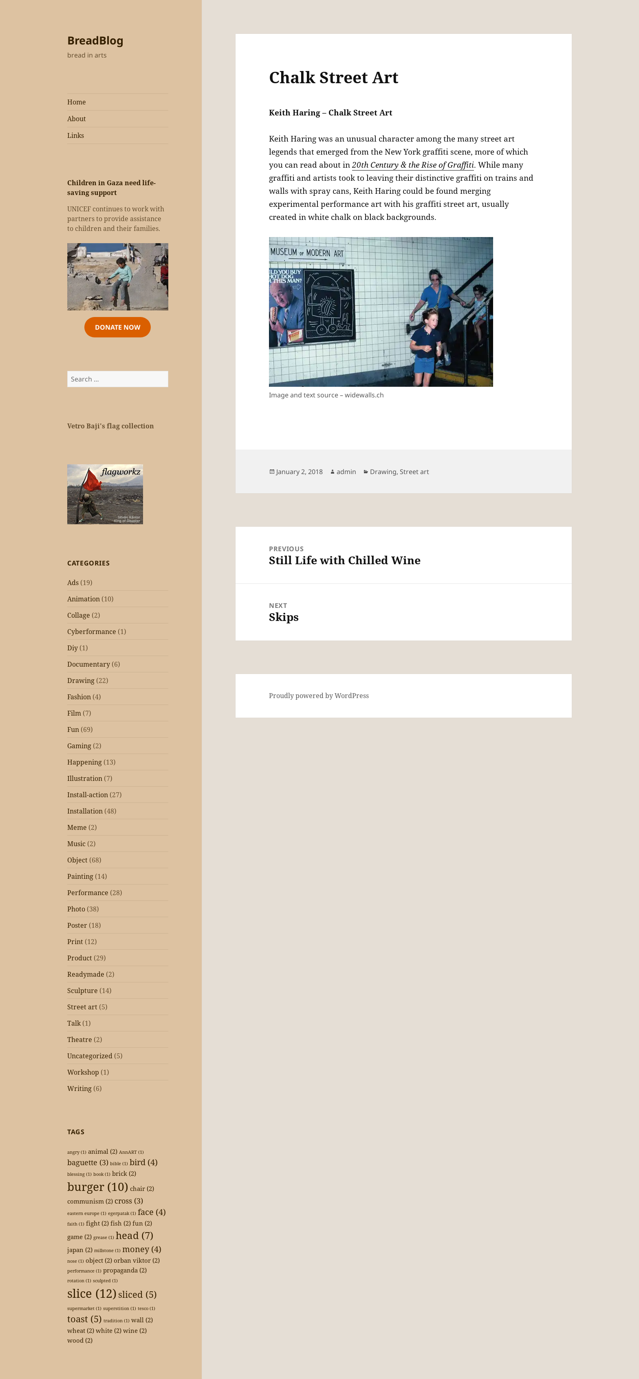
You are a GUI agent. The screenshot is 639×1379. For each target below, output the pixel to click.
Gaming (79, 745)
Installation (85, 811)
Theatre (79, 1039)
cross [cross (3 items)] (129, 1201)
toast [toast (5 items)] (84, 1319)
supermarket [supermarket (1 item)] (84, 1308)
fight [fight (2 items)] (97, 1223)
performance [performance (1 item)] (84, 1271)
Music (76, 843)
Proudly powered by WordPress (319, 695)
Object (77, 860)
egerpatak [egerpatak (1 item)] (122, 1213)
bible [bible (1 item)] (119, 1163)
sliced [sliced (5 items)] (137, 1294)
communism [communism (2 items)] (90, 1201)
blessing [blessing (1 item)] (79, 1174)
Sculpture (82, 990)
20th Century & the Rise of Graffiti (413, 165)
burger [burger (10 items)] (97, 1186)
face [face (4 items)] (152, 1211)
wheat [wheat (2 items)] (80, 1330)
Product (79, 957)
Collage (78, 615)
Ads (73, 582)
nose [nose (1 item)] (75, 1261)
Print (75, 941)
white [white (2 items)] (108, 1330)
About (76, 118)
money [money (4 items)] (141, 1249)
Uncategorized (89, 1055)
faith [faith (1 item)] (75, 1224)
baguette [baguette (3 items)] (87, 1162)
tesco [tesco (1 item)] (146, 1308)
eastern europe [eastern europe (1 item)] (86, 1213)
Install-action (87, 794)
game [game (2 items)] (79, 1237)
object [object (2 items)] (99, 1260)
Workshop (83, 1072)
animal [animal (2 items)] (102, 1151)
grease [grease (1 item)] (103, 1237)
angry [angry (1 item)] (76, 1152)
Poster (77, 925)
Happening (84, 762)
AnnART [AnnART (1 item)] (131, 1152)
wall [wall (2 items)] (142, 1320)
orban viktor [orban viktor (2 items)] (137, 1260)
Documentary (88, 664)
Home (76, 102)
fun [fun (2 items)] (142, 1223)
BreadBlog (95, 40)
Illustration (84, 778)
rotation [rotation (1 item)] (79, 1281)
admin (346, 471)
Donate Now (117, 327)
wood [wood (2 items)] (80, 1340)
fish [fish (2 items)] (120, 1223)
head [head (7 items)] (134, 1235)
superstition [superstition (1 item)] (119, 1308)
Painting (80, 876)
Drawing (81, 680)
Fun (73, 729)
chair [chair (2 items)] (142, 1188)
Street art (82, 1006)
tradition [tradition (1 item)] (117, 1321)
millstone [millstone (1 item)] (107, 1250)
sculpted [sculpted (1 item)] (105, 1281)
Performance (87, 892)
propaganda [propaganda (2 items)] (125, 1270)
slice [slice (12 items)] (92, 1293)
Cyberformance (91, 631)
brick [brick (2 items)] (124, 1173)
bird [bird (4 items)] (144, 1162)
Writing (79, 1088)
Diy (72, 647)
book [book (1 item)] (101, 1174)
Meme (77, 827)
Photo (76, 909)
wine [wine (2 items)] (135, 1330)
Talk (74, 1023)
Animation (83, 598)
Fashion (79, 696)
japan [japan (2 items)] (80, 1250)
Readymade (85, 974)
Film (74, 713)
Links (75, 135)
